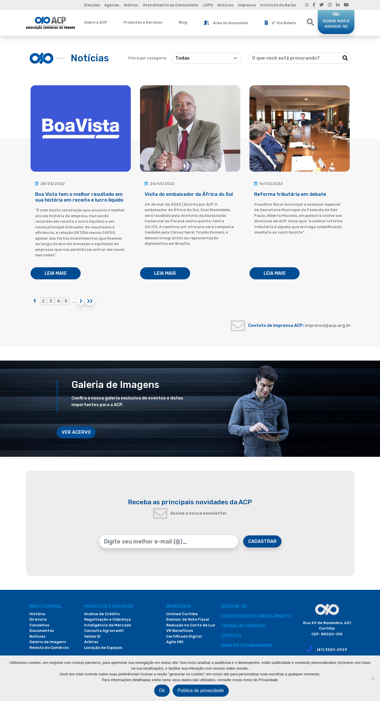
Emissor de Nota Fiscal (187, 619)
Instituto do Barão (278, 5)
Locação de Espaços (103, 647)
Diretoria (38, 619)
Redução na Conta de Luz (190, 625)
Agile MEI (175, 642)
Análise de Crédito (102, 614)
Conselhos (39, 625)
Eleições (92, 5)
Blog (183, 22)
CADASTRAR (262, 541)
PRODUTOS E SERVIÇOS (109, 606)
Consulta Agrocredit (104, 630)
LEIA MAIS (56, 273)
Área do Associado (226, 22)
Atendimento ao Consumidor (170, 5)
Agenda (111, 5)
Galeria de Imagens (47, 642)
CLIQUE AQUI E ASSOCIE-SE (336, 24)
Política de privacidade (200, 690)
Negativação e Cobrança (107, 619)
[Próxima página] (81, 301)
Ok (162, 690)
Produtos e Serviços (143, 22)
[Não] (373, 678)
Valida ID (92, 636)
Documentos (41, 630)
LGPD (208, 5)
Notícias (225, 5)
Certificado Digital (184, 636)
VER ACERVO (76, 432)
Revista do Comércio (49, 647)
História (37, 614)
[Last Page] (89, 301)
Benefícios (178, 606)
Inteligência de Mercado (107, 625)
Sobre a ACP (95, 22)
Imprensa (247, 5)
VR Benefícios (179, 630)
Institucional (45, 606)
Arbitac (131, 5)
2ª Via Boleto (280, 22)
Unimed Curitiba (182, 614)
